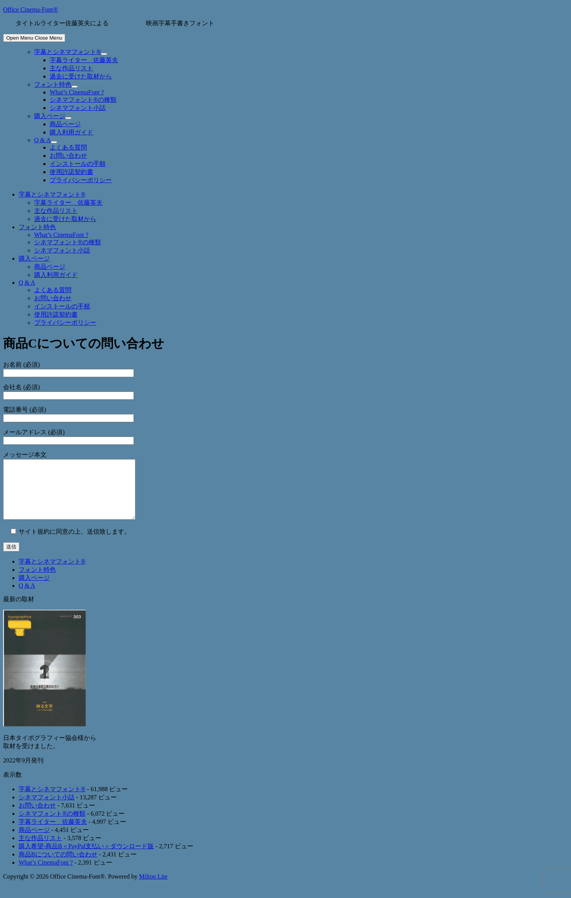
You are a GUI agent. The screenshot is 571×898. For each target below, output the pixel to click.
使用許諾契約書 (71, 172)
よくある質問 (68, 147)
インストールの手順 (78, 163)
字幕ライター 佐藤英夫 (84, 60)
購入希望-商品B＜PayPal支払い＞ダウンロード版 (86, 857)
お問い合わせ (68, 155)
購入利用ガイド (71, 132)
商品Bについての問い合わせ (58, 866)
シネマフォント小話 (78, 107)
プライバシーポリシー (81, 180)
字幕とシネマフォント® (67, 52)
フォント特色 (52, 84)
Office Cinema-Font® (30, 9)
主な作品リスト (71, 68)
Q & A (42, 140)
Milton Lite (153, 888)
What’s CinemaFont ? (77, 92)
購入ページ (49, 116)
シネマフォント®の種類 (83, 99)
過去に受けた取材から (81, 76)
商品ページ (65, 124)
